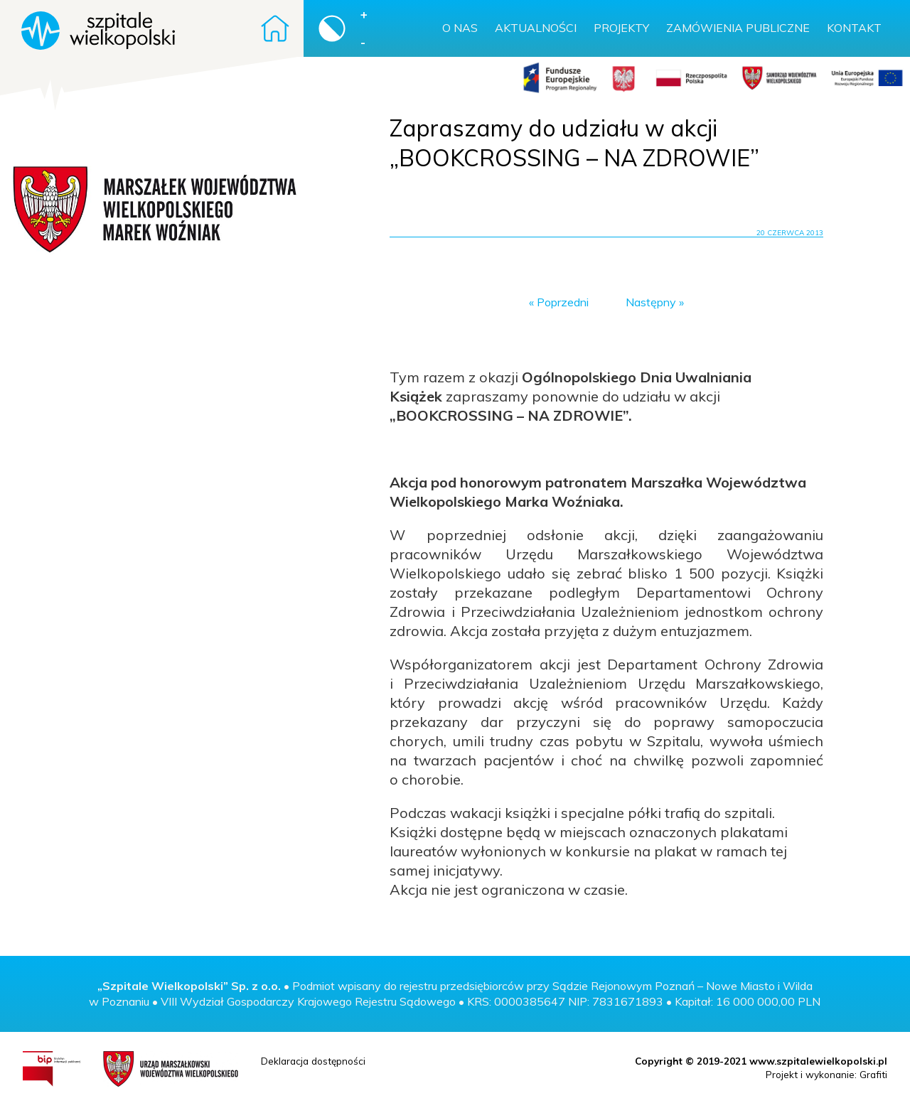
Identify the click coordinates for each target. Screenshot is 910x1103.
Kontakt (854, 28)
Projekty (621, 28)
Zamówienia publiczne (738, 28)
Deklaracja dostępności (313, 1061)
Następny (651, 302)
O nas (460, 28)
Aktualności (536, 28)
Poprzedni (563, 302)
